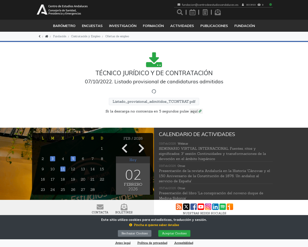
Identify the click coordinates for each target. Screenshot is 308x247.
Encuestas (92, 26)
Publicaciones (214, 26)
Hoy (133, 160)
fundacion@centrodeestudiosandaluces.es (210, 4)
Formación (153, 26)
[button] (154, 225)
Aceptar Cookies (174, 233)
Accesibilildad (183, 243)
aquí (194, 111)
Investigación (122, 26)
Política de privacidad (152, 243)
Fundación (244, 26)
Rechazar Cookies (134, 233)
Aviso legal (122, 243)
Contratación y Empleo (85, 36)
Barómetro (64, 26)
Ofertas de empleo (117, 36)
